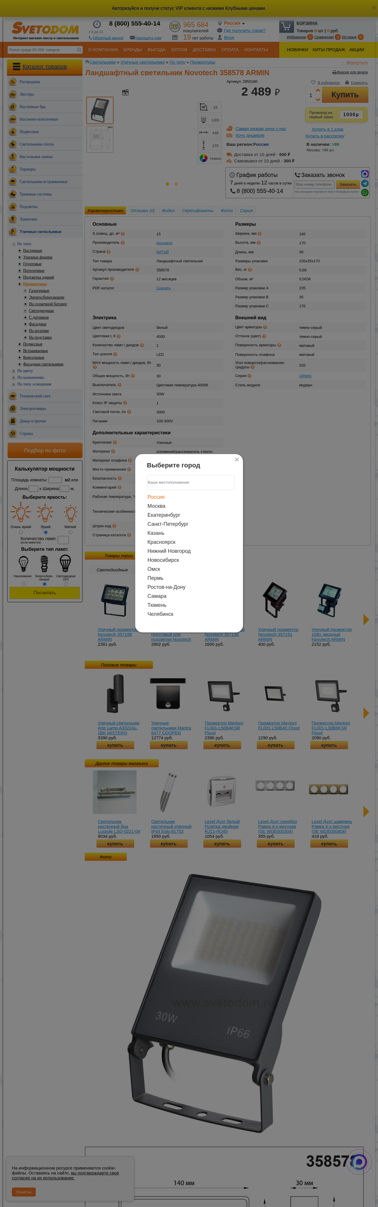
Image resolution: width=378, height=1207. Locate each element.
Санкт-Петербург (168, 524)
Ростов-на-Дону (167, 587)
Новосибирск (163, 560)
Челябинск (160, 614)
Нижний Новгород (169, 551)
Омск (154, 569)
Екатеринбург (164, 515)
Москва (156, 506)
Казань (156, 533)
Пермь (156, 578)
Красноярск (161, 542)
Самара (157, 596)
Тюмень (157, 605)
